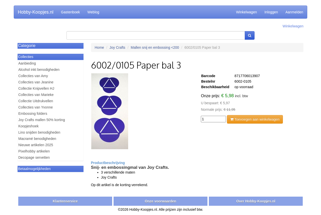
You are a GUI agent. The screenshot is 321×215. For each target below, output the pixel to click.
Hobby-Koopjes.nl (35, 12)
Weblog (93, 12)
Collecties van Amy (33, 76)
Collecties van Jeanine (35, 82)
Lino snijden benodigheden (39, 132)
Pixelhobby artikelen (34, 151)
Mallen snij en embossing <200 (155, 47)
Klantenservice (65, 201)
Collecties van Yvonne (35, 107)
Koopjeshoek (28, 126)
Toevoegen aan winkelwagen (254, 119)
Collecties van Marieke (36, 95)
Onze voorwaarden (160, 201)
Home (99, 47)
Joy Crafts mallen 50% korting (41, 120)
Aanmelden (294, 12)
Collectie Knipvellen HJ (36, 88)
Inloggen (271, 12)
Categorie (26, 45)
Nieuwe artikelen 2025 (35, 145)
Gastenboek (70, 12)
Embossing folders (32, 114)
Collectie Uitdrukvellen (35, 101)
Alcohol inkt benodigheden (38, 70)
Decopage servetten (34, 157)
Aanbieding (27, 63)
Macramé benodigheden (37, 139)
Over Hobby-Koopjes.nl (255, 201)
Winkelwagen (246, 12)
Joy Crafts (117, 47)
